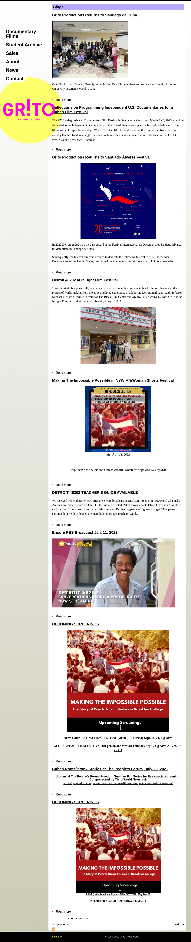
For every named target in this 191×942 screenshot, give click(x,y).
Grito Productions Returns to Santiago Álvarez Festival (101, 157)
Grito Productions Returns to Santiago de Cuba (94, 15)
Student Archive (24, 44)
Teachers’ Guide (127, 513)
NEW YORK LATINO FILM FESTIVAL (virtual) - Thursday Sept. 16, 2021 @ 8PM (118, 737)
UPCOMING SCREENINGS (75, 624)
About (13, 61)
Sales (12, 53)
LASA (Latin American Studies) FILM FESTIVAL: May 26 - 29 (118, 894)
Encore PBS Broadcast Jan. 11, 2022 (85, 532)
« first (71, 918)
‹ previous (62, 924)
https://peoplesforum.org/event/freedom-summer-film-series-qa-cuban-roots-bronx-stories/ (118, 783)
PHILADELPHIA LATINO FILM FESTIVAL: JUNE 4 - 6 (118, 901)
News (12, 70)
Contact (15, 78)
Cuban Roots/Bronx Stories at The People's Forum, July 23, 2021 (110, 769)
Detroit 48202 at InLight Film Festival (85, 280)
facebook (57, 936)
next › (177, 924)
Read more (63, 99)
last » (84, 918)
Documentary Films (21, 34)
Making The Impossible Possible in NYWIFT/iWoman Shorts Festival (113, 380)
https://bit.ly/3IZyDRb (152, 470)
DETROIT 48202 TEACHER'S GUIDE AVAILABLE (95, 492)
